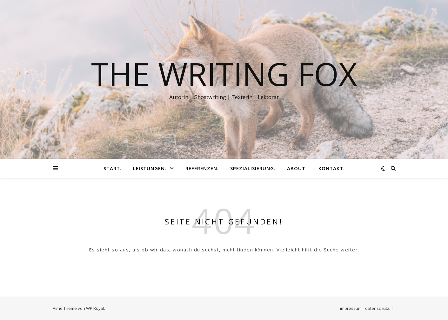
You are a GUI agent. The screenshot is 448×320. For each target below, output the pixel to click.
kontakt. (331, 168)
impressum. (351, 308)
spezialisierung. (253, 168)
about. (297, 168)
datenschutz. (377, 308)
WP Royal (95, 308)
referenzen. (202, 168)
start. (113, 168)
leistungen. (149, 168)
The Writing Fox (224, 74)
